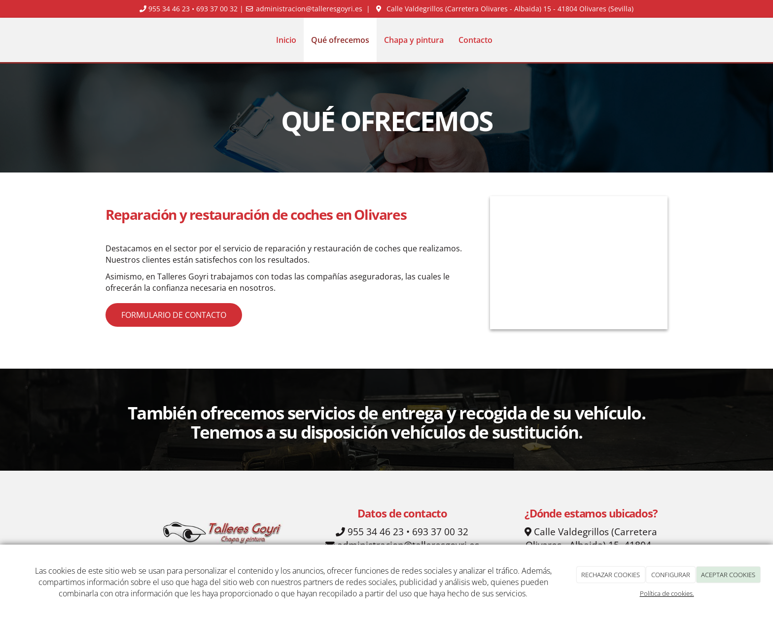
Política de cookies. (667, 593)
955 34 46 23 (169, 8)
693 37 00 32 (217, 8)
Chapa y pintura (414, 39)
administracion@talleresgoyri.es (309, 8)
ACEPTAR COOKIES (728, 574)
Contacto (475, 39)
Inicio (286, 39)
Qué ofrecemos (340, 39)
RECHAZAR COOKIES (610, 574)
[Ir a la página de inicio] (103, 40)
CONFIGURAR (670, 574)
